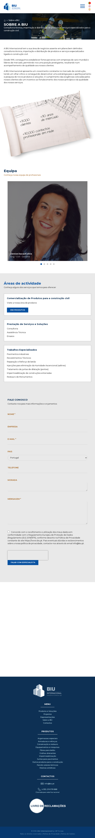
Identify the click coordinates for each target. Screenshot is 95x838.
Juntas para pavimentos (47, 759)
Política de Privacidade (51, 834)
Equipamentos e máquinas (47, 747)
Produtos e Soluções (47, 711)
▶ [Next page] (91, 223)
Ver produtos (17, 310)
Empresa (13, 426)
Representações (47, 717)
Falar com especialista (23, 562)
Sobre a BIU (14, 20)
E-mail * (12, 439)
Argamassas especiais (47, 738)
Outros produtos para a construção (47, 762)
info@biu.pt (49, 784)
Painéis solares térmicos (47, 765)
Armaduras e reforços (47, 741)
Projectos (48, 714)
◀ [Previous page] (3, 223)
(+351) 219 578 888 (49, 789)
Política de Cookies (68, 834)
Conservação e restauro (47, 744)
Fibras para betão (47, 750)
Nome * (11, 414)
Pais (10, 451)
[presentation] (28, 555)
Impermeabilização (47, 756)
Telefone (13, 467)
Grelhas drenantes (47, 753)
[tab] (41, 264)
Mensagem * (14, 499)
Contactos (47, 723)
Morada (12, 480)
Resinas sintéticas (47, 768)
